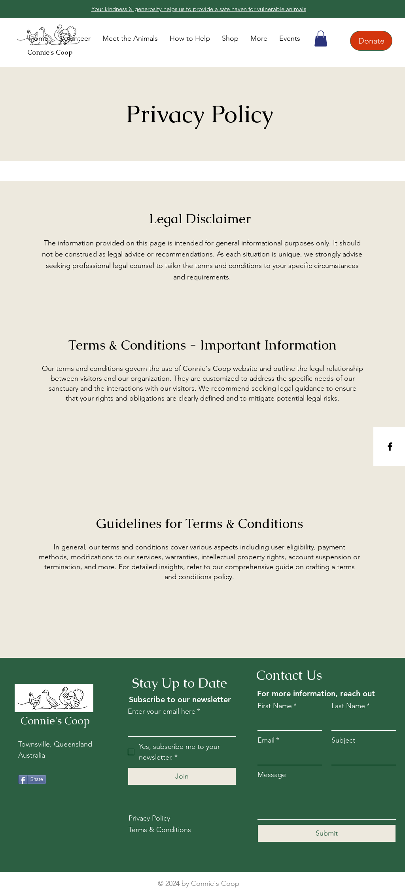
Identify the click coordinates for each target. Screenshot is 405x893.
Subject (343, 740)
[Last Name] (361, 722)
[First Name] (287, 722)
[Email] (287, 757)
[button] (190, 38)
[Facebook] (390, 446)
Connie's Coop (49, 52)
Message (271, 774)
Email (268, 740)
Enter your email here (164, 711)
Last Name (350, 706)
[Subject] (361, 757)
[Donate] (371, 41)
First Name (277, 706)
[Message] (326, 801)
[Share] (32, 779)
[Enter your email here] (179, 728)
